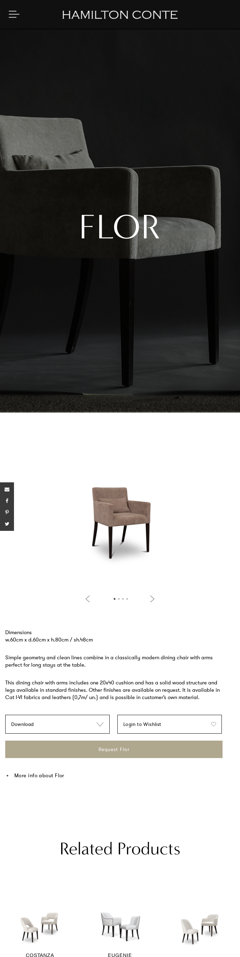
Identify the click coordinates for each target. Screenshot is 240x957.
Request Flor (114, 749)
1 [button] (114, 598)
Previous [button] (89, 598)
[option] (120, 520)
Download (22, 724)
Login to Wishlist (142, 724)
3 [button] (122, 598)
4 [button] (127, 598)
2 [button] (118, 598)
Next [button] (150, 598)
